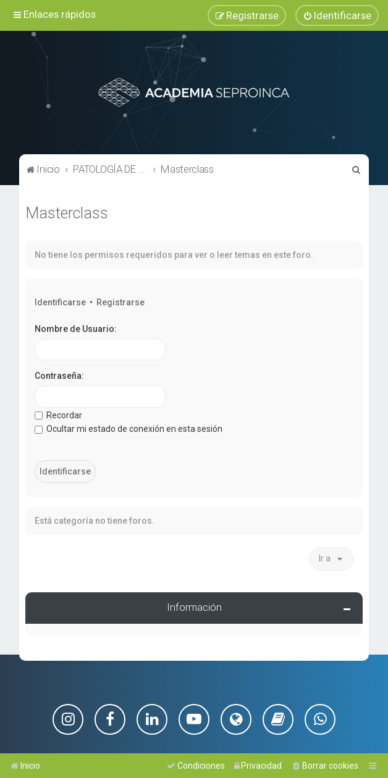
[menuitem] (337, 14)
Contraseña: (59, 374)
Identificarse (60, 300)
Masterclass (66, 211)
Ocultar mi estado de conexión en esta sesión (128, 427)
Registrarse (120, 300)
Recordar (58, 413)
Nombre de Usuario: (76, 327)
